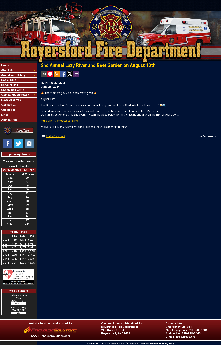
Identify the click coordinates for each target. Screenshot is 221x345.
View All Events (19, 166)
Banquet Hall (9, 85)
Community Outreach (15, 95)
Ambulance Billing (13, 75)
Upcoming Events (12, 90)
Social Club (8, 80)
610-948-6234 (198, 330)
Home (5, 65)
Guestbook (8, 110)
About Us (7, 70)
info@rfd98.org (185, 336)
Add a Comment (55, 136)
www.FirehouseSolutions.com (50, 336)
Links (4, 114)
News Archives (11, 100)
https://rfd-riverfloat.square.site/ (60, 120)
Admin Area (9, 119)
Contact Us (8, 105)
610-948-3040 (191, 333)
